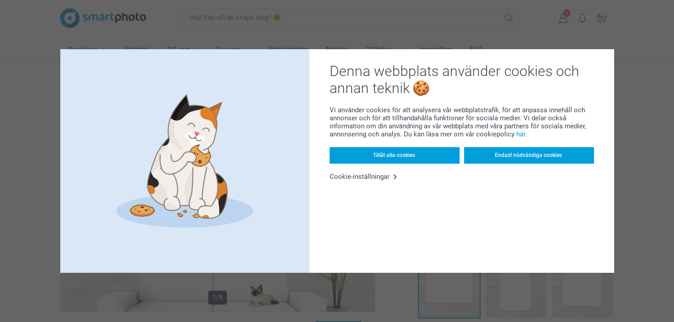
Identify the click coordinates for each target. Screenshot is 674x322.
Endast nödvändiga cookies (528, 155)
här (520, 134)
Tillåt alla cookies (394, 155)
